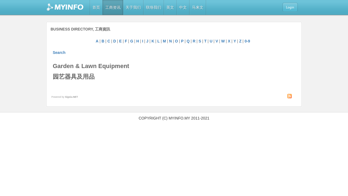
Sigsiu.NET (71, 97)
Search (59, 52)
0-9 (247, 41)
